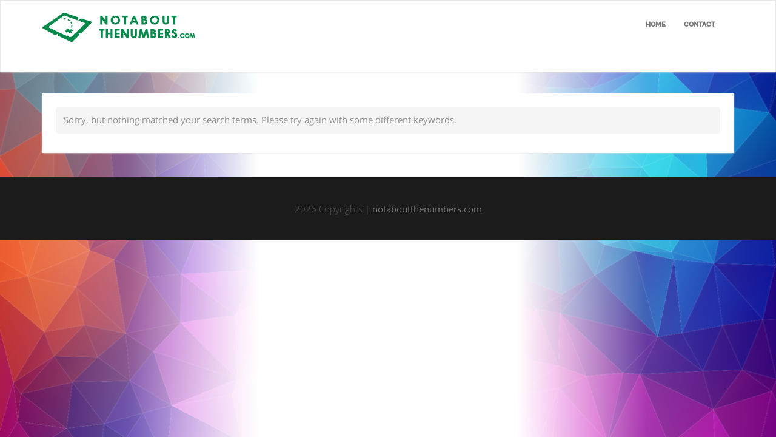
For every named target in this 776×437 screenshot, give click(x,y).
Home (656, 25)
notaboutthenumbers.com (427, 209)
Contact (699, 25)
